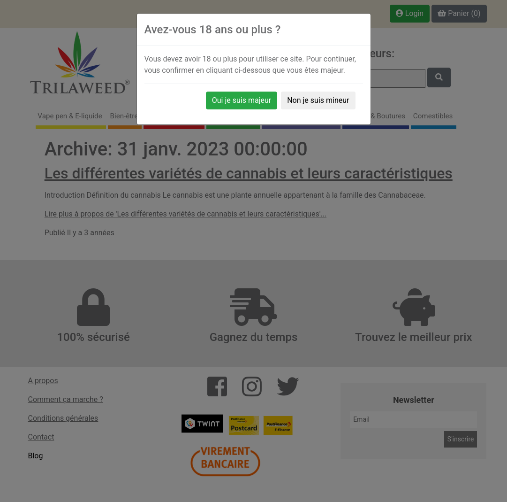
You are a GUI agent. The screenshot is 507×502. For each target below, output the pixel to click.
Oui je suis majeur (241, 100)
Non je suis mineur (318, 100)
